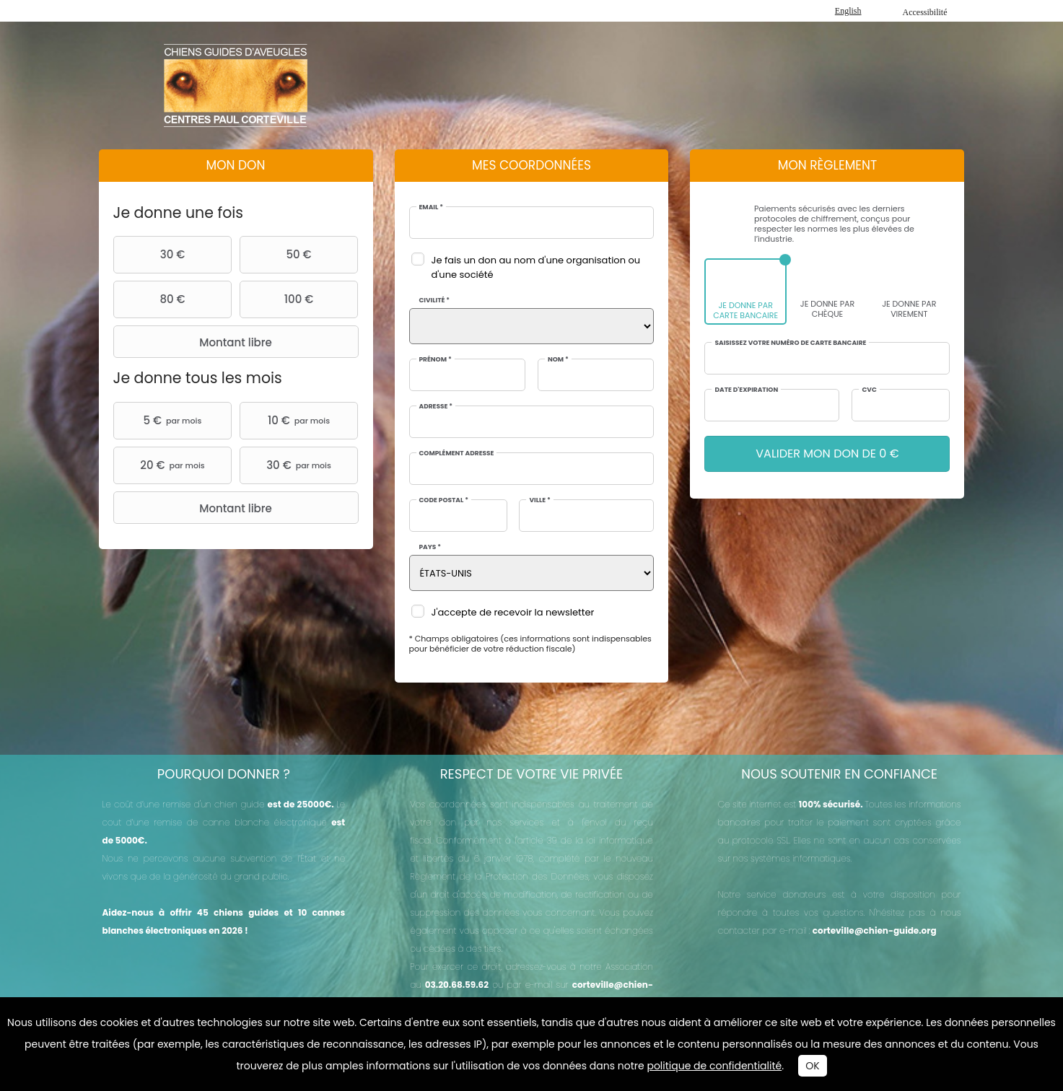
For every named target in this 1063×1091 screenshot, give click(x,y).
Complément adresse (456, 453)
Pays (430, 547)
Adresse (436, 407)
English (848, 11)
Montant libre (194, 342)
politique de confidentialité (714, 1066)
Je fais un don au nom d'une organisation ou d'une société (536, 267)
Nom (558, 360)
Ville (539, 500)
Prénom (435, 360)
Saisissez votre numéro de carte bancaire (790, 343)
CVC (869, 390)
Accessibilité (925, 12)
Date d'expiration (746, 390)
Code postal (443, 500)
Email (431, 207)
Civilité (434, 300)
